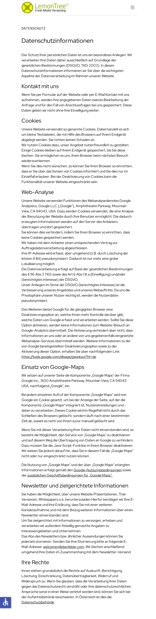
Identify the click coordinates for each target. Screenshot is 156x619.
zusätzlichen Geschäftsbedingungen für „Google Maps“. (69, 475)
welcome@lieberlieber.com (63, 546)
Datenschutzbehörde (37, 602)
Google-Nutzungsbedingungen (98, 470)
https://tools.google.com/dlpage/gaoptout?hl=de (58, 356)
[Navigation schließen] (132, 8)
